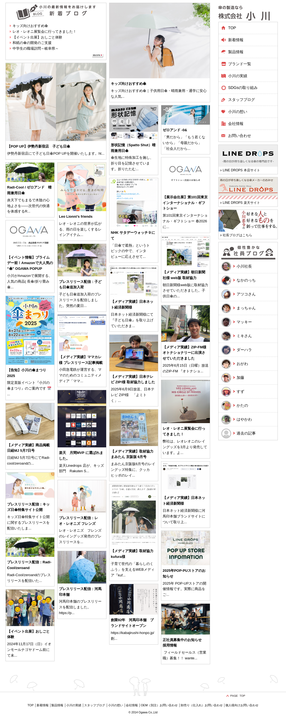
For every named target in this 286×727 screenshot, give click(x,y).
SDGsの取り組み (243, 87)
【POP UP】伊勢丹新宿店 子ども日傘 (38, 146)
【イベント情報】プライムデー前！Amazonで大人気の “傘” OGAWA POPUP (30, 263)
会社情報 (235, 123)
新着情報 (235, 40)
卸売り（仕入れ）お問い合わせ (202, 705)
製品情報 (57, 705)
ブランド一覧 (239, 64)
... (122, 96)
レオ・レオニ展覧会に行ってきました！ (44, 31)
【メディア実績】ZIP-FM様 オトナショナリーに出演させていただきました (184, 353)
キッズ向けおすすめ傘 (30, 26)
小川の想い (237, 111)
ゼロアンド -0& (175, 130)
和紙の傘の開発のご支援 (32, 43)
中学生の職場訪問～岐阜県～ (36, 48)
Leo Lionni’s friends (76, 216)
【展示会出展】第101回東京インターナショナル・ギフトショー (185, 203)
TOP (232, 28)
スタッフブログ (241, 99)
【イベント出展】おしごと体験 (37, 37)
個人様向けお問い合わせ (241, 705)
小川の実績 (237, 76)
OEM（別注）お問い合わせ (159, 705)
